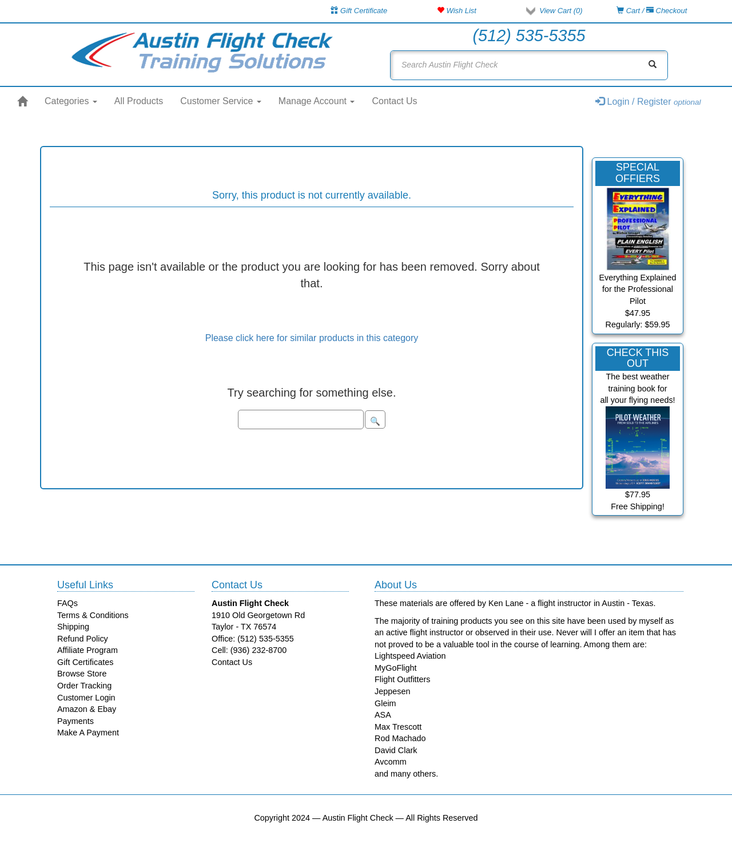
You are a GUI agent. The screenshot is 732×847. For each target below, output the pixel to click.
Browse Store (81, 673)
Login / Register (648, 101)
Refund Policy (82, 638)
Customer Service (220, 101)
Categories (71, 101)
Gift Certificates (85, 662)
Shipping (73, 626)
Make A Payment (88, 732)
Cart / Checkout (651, 10)
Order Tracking (84, 685)
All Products (138, 101)
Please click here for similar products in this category (312, 338)
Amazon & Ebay (86, 709)
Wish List (456, 10)
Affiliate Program (87, 650)
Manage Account (317, 101)
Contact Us (394, 101)
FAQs (67, 603)
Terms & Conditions (93, 615)
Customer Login (86, 697)
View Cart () (560, 10)
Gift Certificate (359, 10)
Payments (75, 721)
